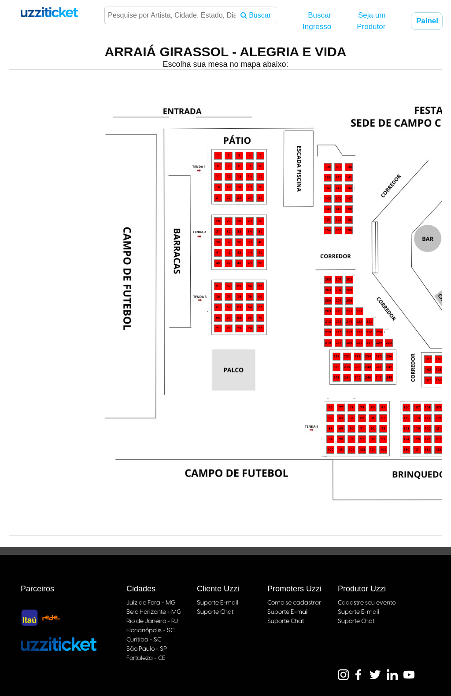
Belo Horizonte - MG (153, 612)
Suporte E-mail (217, 603)
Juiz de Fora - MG (151, 603)
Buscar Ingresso (317, 21)
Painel (429, 21)
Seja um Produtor (371, 21)
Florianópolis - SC (150, 630)
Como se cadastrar (294, 603)
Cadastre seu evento (367, 603)
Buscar (255, 15)
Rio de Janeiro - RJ (152, 621)
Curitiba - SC (143, 640)
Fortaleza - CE (145, 658)
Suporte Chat (215, 612)
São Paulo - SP (146, 649)
